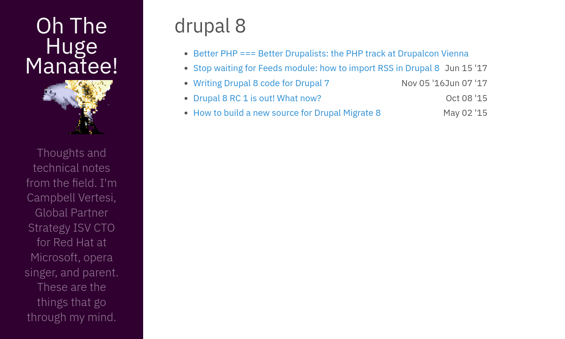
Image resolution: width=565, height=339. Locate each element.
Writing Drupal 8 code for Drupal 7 (262, 83)
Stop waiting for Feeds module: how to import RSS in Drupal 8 (317, 67)
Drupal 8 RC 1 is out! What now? (258, 98)
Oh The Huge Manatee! (71, 45)
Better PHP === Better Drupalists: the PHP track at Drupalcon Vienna (331, 53)
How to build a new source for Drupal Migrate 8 (287, 112)
